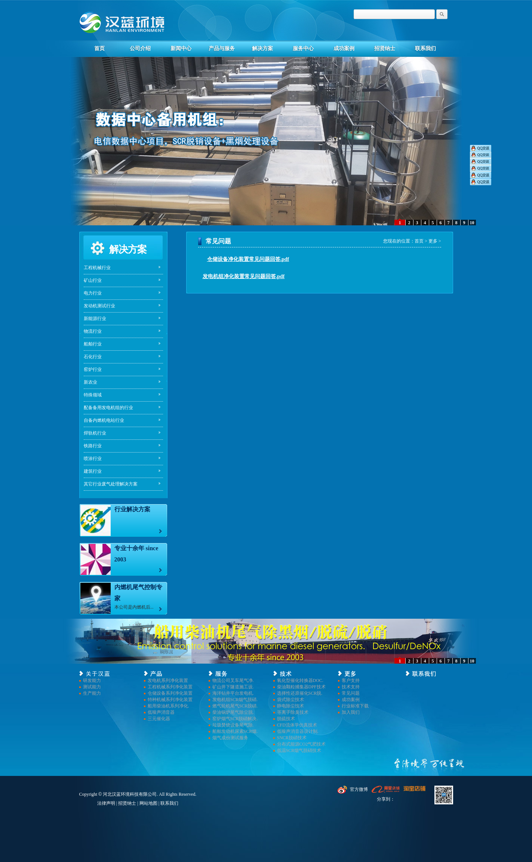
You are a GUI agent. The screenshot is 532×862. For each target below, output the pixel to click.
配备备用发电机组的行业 (108, 407)
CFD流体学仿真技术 (297, 725)
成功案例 (343, 48)
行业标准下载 (355, 706)
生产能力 (92, 693)
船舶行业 (93, 344)
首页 (99, 48)
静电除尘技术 (290, 706)
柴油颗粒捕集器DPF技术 (301, 686)
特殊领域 (93, 395)
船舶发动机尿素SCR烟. (235, 731)
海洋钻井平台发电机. (233, 693)
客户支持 (351, 680)
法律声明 (106, 803)
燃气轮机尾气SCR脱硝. (235, 706)
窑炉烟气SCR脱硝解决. (235, 718)
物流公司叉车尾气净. (233, 680)
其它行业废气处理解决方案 (111, 484)
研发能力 (92, 680)
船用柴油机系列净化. (168, 706)
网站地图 (148, 803)
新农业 (90, 382)
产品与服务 (222, 48)
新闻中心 (180, 48)
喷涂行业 (93, 458)
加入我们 (351, 712)
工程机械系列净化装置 (170, 686)
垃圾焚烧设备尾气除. (233, 725)
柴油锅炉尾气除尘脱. (233, 712)
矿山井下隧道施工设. (233, 686)
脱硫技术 (286, 718)
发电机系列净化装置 (168, 680)
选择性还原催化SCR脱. (300, 693)
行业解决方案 (132, 509)
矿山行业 (93, 280)
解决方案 (262, 48)
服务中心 (303, 48)
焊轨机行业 (95, 433)
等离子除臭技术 (292, 712)
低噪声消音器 (161, 712)
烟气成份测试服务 (230, 737)
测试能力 (92, 686)
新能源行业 (95, 318)
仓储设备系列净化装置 (170, 693)
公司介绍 (140, 48)
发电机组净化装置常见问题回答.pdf (244, 276)
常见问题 (351, 693)
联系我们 (425, 48)
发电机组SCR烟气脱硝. (235, 699)
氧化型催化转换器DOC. (300, 680)
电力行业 (93, 293)
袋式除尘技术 (290, 699)
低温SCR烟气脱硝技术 (299, 750)
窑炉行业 (93, 369)
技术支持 (351, 686)
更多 (432, 241)
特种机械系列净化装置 (170, 699)
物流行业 (93, 331)
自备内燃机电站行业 (104, 420)
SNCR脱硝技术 (292, 737)
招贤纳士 (384, 48)
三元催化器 (159, 718)
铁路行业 (93, 445)
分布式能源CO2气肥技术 (301, 744)
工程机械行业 (97, 267)
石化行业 (93, 356)
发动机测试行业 (99, 305)
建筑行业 (93, 471)
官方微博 (359, 789)
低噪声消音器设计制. (298, 731)
